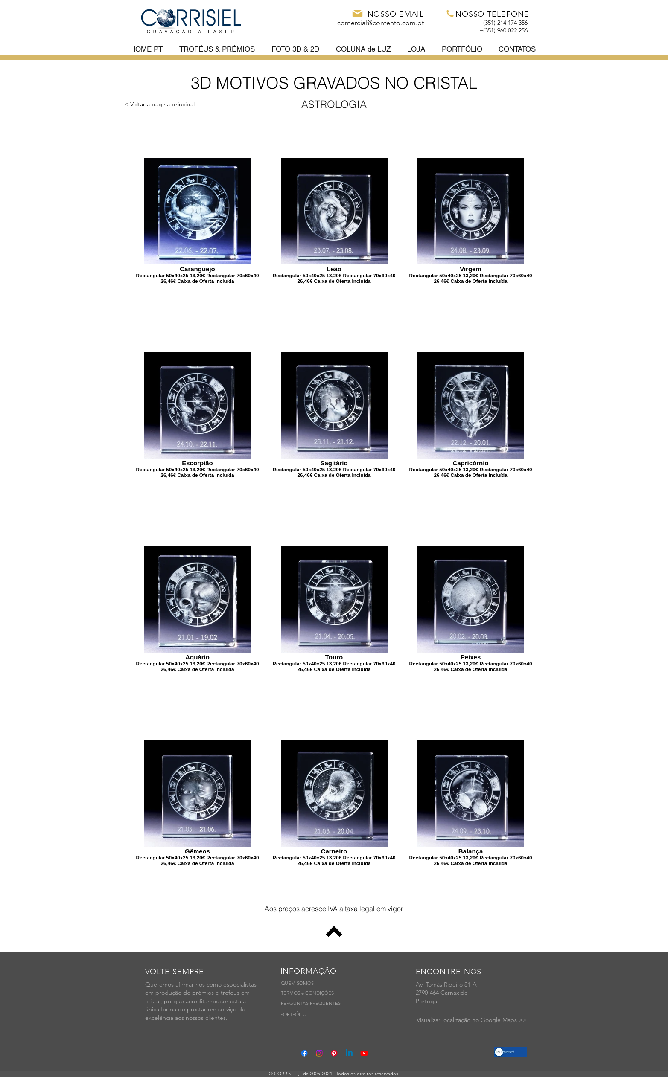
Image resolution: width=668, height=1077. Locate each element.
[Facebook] (304, 1053)
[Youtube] (364, 1053)
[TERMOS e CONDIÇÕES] (307, 993)
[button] (219, 49)
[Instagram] (319, 1053)
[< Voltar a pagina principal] (160, 104)
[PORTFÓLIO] (293, 1015)
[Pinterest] (334, 1053)
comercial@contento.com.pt (380, 23)
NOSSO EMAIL (396, 14)
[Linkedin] (349, 1053)
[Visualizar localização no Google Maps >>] (471, 1020)
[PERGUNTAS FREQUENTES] (310, 1004)
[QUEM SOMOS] (297, 984)
